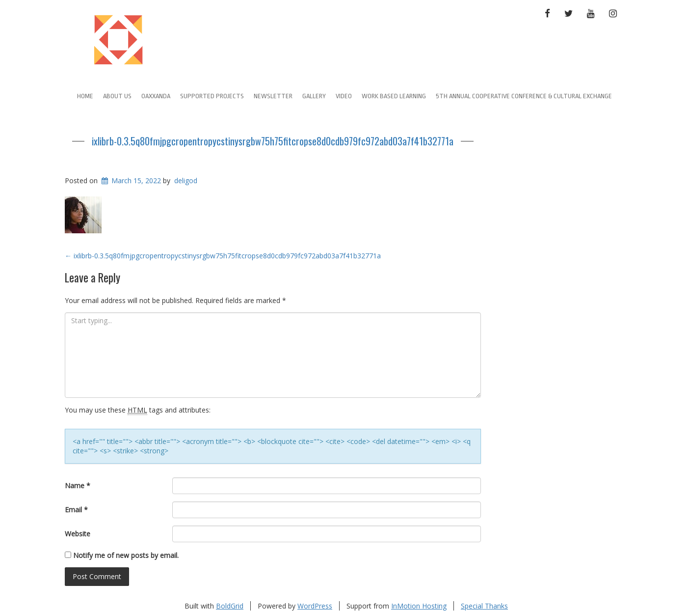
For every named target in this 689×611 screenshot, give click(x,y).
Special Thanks (484, 606)
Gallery (314, 96)
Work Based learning (394, 96)
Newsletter (273, 96)
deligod (185, 180)
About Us (117, 96)
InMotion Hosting (419, 606)
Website (77, 533)
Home (85, 96)
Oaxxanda (155, 96)
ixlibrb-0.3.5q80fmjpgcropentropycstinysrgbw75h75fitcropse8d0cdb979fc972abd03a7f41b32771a (272, 141)
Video (344, 96)
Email (76, 509)
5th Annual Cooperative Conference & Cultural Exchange (524, 96)
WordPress (314, 606)
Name (77, 485)
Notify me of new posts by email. (126, 555)
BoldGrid (229, 606)
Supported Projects (212, 96)
